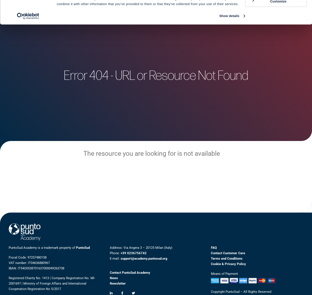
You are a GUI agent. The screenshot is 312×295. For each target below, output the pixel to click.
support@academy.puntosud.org (144, 259)
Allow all (276, 11)
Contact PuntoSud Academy (130, 273)
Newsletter (118, 283)
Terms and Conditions (226, 259)
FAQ (214, 248)
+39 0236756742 (134, 253)
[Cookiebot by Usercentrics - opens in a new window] (28, 38)
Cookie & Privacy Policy (228, 264)
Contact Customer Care (228, 253)
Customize (268, 23)
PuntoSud (83, 248)
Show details (229, 38)
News (114, 278)
